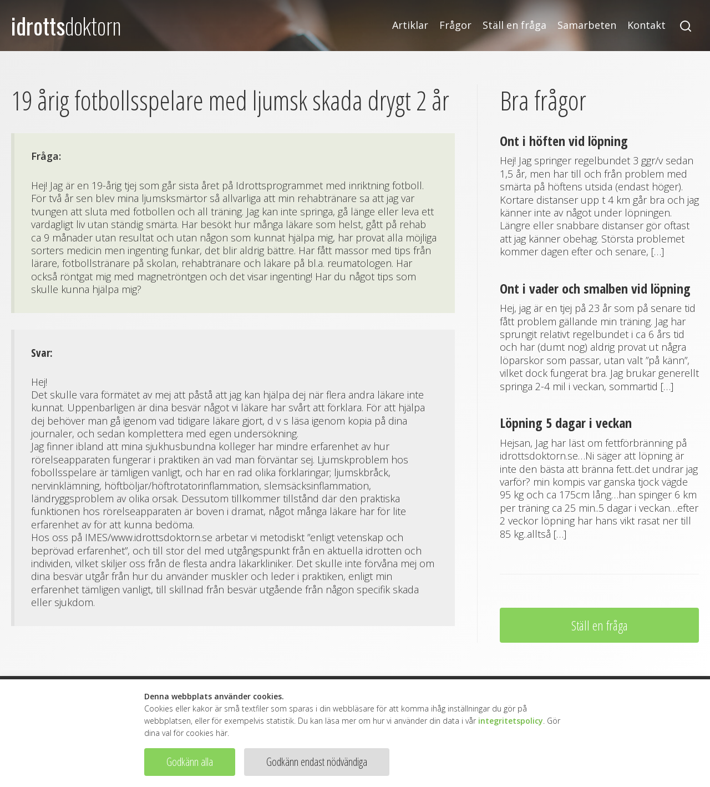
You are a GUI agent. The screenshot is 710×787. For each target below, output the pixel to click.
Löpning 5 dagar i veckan (566, 422)
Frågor (455, 25)
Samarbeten (586, 25)
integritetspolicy (510, 720)
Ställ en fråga (514, 25)
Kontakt (646, 25)
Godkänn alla (189, 761)
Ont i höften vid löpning (564, 141)
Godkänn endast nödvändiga (316, 761)
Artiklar (410, 25)
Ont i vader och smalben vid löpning (595, 288)
